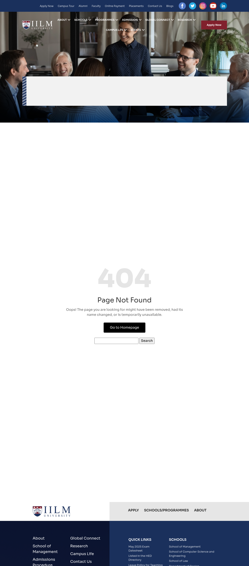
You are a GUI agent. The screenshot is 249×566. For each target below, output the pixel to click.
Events (136, 30)
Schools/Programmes (166, 510)
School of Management (45, 549)
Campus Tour (66, 6)
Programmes (105, 20)
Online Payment (115, 6)
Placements (136, 6)
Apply (133, 510)
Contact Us (155, 6)
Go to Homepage (124, 327)
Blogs (169, 6)
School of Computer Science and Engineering (191, 554)
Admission (130, 20)
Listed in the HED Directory (140, 558)
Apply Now (46, 6)
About (62, 20)
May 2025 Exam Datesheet (138, 549)
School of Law (178, 561)
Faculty (96, 6)
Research (185, 20)
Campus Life (114, 30)
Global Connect (157, 20)
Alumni (83, 6)
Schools (80, 20)
